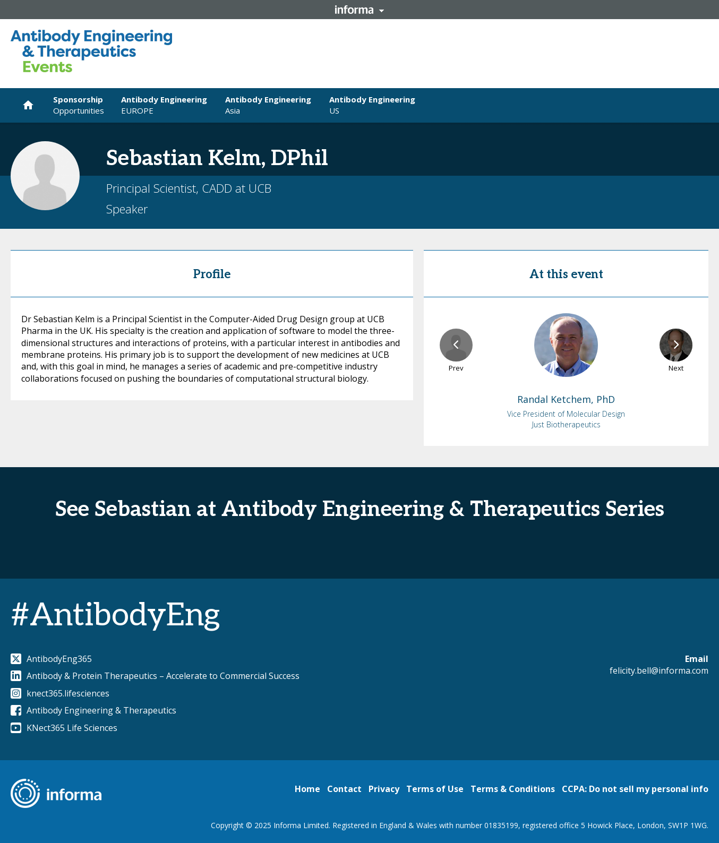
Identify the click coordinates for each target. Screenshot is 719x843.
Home (307, 789)
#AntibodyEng (115, 616)
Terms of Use (435, 789)
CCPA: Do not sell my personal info (635, 789)
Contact (344, 789)
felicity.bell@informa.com (659, 670)
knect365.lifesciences (60, 693)
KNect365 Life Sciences (64, 728)
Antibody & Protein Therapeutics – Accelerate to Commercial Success (155, 676)
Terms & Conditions (512, 789)
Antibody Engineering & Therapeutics (93, 710)
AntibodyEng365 (51, 659)
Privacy (384, 789)
